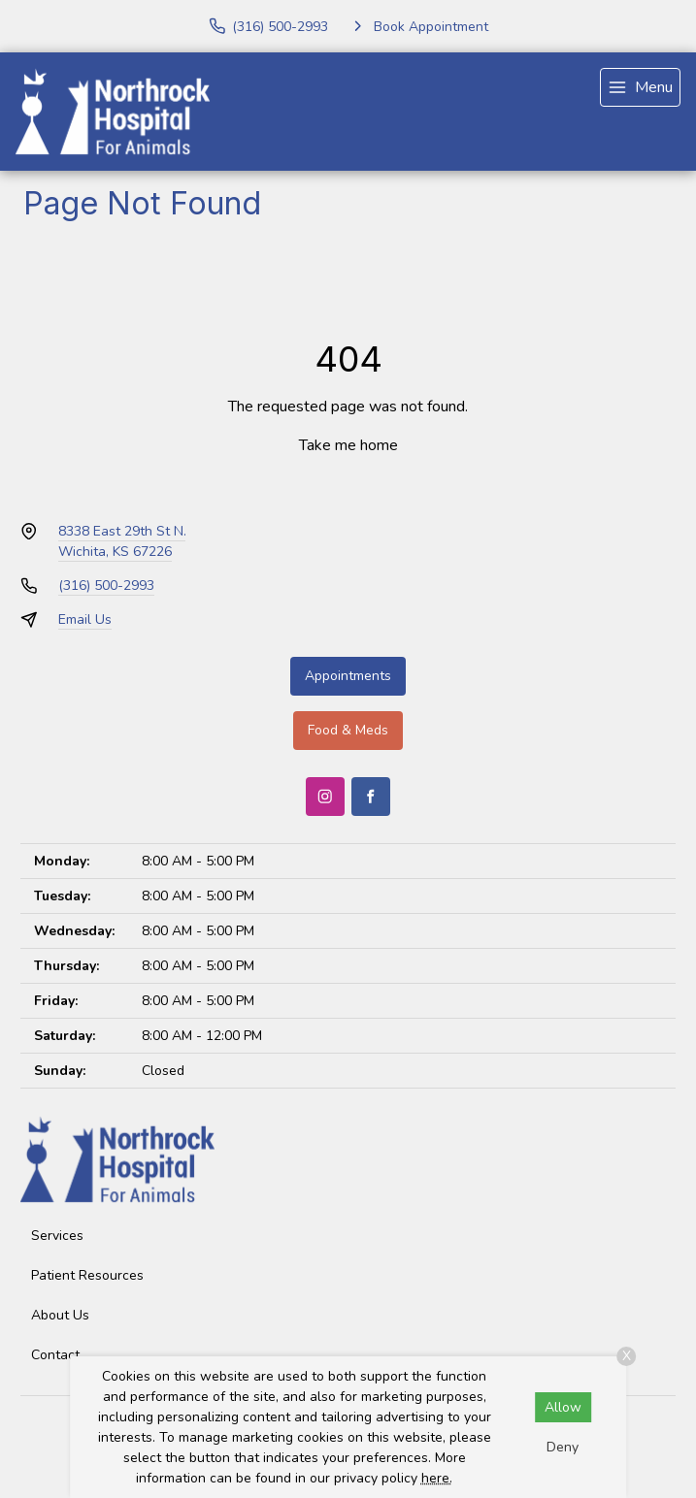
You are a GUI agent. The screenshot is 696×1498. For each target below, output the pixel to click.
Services (57, 1235)
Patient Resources (87, 1275)
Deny (563, 1447)
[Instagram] (325, 796)
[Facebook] (370, 796)
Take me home (348, 445)
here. (436, 1478)
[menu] (640, 87)
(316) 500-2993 (106, 585)
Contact (55, 1355)
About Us (60, 1315)
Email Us (85, 619)
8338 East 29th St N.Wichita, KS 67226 (122, 541)
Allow (563, 1407)
